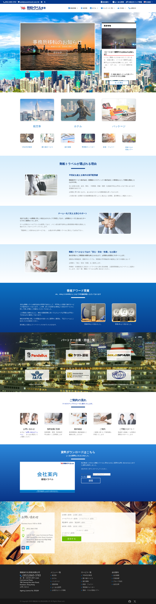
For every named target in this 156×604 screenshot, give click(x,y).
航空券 (84, 8)
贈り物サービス (88, 578)
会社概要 (116, 575)
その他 (121, 8)
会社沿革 (116, 584)
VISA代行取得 (87, 575)
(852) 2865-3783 (10, 2)
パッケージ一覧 (107, 8)
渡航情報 (72, 8)
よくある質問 (118, 2)
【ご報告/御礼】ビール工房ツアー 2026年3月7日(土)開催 (122, 75)
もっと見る (119, 82)
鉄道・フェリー (88, 584)
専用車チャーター (89, 587)
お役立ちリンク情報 (134, 2)
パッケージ (56, 581)
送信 (91, 480)
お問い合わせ (24, 587)
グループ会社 (117, 581)
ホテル (93, 8)
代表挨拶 (116, 578)
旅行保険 (86, 581)
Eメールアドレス (86, 474)
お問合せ (132, 8)
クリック (57, 52)
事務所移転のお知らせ (57, 42)
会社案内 (105, 2)
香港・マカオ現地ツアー (91, 590)
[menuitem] (148, 2)
